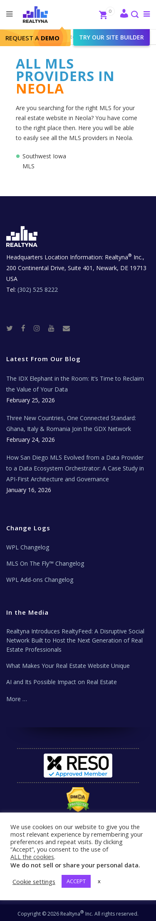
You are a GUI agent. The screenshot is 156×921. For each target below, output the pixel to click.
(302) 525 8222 (37, 289)
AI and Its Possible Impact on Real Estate (61, 682)
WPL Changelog (27, 547)
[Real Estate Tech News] (66, 328)
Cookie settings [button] (33, 881)
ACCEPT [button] (76, 881)
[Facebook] (26, 328)
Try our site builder (111, 37)
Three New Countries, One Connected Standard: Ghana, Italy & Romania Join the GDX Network (71, 423)
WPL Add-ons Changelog (39, 580)
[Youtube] (54, 328)
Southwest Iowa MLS (44, 161)
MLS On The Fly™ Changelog (45, 563)
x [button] (99, 881)
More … (16, 699)
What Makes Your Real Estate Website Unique (68, 666)
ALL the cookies (32, 856)
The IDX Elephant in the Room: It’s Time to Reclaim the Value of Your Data (75, 383)
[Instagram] (40, 328)
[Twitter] (13, 328)
